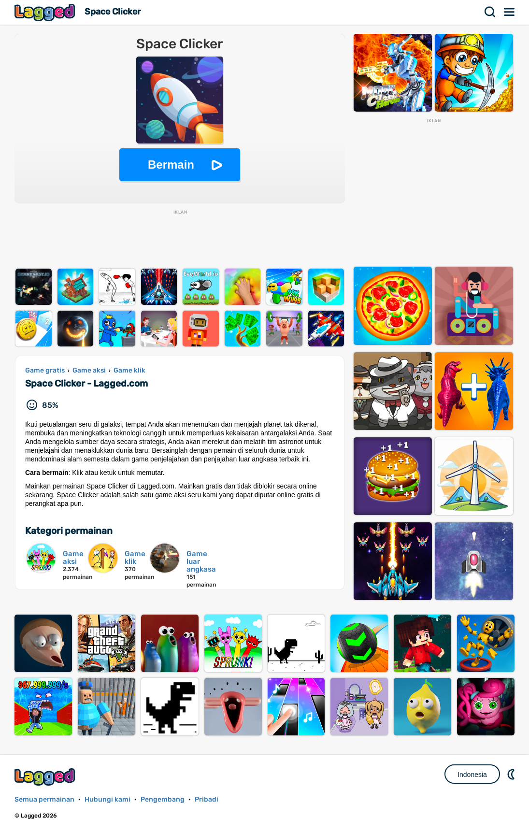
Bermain (171, 164)
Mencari (490, 12)
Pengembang (163, 799)
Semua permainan (44, 799)
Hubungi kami (107, 799)
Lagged (45, 12)
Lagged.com (45, 776)
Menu (509, 12)
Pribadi (206, 799)
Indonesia (472, 774)
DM (512, 774)
